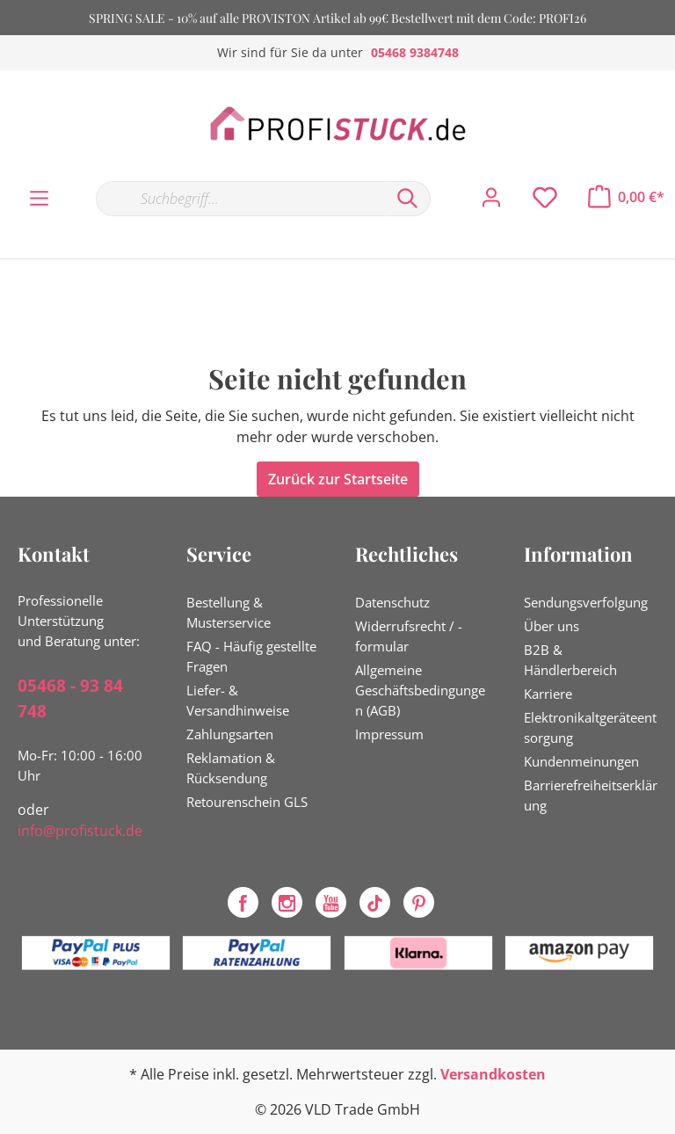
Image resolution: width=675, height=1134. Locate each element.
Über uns (551, 626)
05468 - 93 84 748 (70, 698)
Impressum (389, 734)
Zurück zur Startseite (338, 479)
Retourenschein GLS (247, 802)
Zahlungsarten (229, 734)
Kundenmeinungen (581, 761)
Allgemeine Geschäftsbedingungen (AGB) (420, 690)
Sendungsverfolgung (586, 602)
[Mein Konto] (491, 197)
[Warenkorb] (626, 196)
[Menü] (39, 198)
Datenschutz (392, 602)
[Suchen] (408, 198)
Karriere (548, 693)
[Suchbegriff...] (240, 198)
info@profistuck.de (80, 830)
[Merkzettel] (545, 197)
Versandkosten (493, 1074)
